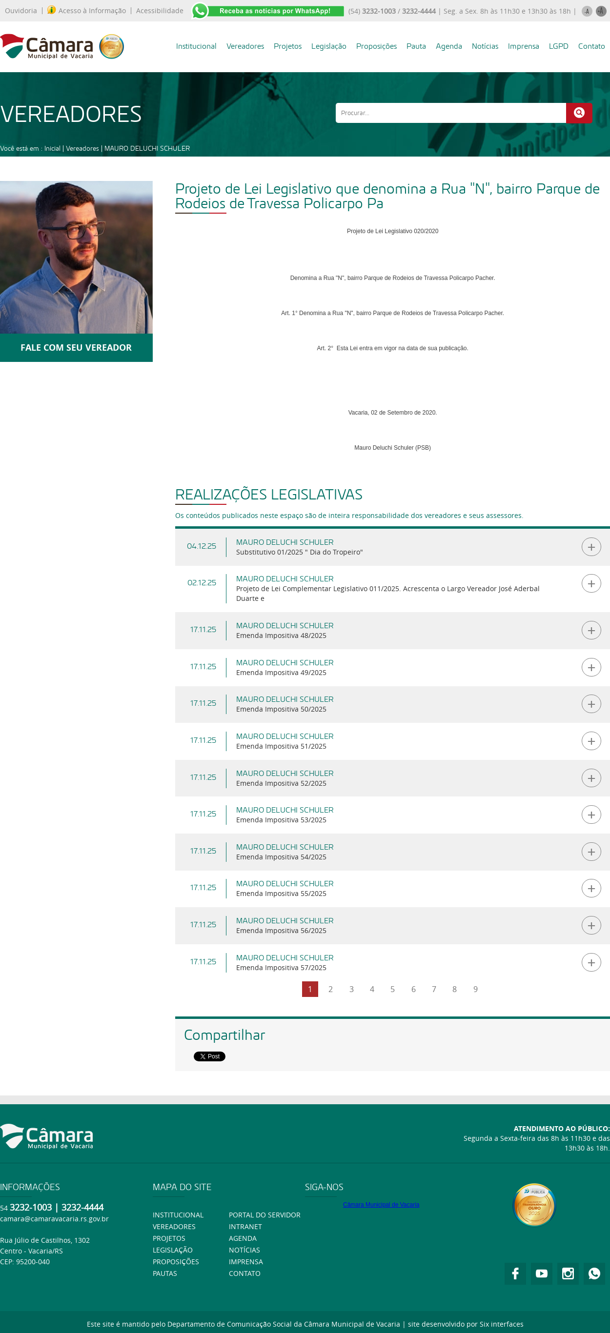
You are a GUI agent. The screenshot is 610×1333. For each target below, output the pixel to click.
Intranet (245, 1226)
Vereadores (245, 46)
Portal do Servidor (265, 1214)
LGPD (559, 46)
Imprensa (523, 46)
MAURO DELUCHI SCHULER (147, 148)
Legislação (328, 46)
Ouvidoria (21, 10)
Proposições (376, 46)
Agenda (449, 46)
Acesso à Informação (86, 10)
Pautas (165, 1273)
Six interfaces (502, 1324)
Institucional (196, 46)
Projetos (288, 46)
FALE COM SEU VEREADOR (76, 347)
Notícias (485, 46)
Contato (591, 46)
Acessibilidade (159, 10)
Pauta (416, 46)
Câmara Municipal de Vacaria (381, 1204)
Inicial (52, 148)
